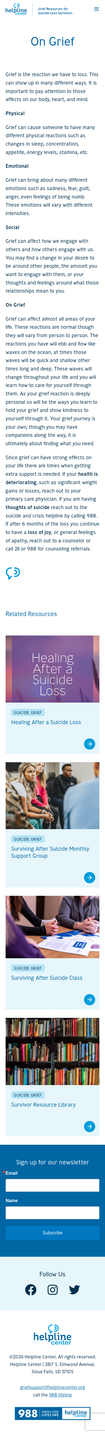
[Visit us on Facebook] (31, 1289)
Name (12, 1201)
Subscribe (52, 1232)
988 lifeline (60, 1395)
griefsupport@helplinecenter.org (52, 1387)
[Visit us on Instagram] (52, 1289)
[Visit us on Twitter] (74, 1289)
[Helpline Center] (16, 9)
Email (12, 1173)
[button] (96, 9)
